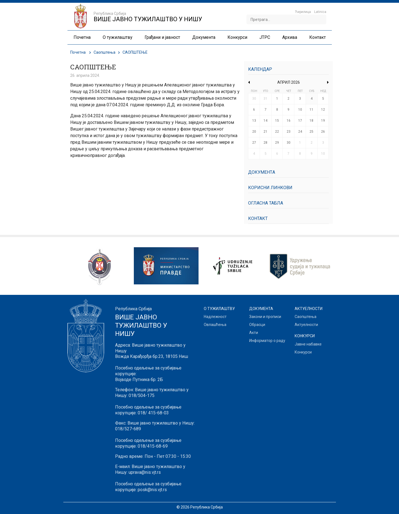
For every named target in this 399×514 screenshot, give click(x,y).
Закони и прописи (265, 316)
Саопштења (104, 52)
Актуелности (306, 324)
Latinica (320, 12)
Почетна (78, 52)
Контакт (258, 218)
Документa (261, 172)
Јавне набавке (308, 344)
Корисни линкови (270, 187)
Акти (253, 332)
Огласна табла (265, 203)
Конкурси (303, 352)
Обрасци (257, 324)
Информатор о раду (267, 340)
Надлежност (215, 316)
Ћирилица (303, 12)
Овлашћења (215, 324)
